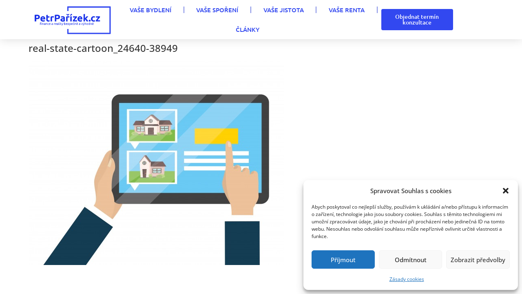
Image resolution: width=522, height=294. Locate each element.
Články (247, 29)
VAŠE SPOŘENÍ (217, 10)
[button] (506, 191)
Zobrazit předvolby (478, 260)
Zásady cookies (406, 279)
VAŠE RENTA (347, 10)
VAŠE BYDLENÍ (150, 10)
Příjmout (343, 260)
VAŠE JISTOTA (283, 10)
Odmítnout (411, 260)
